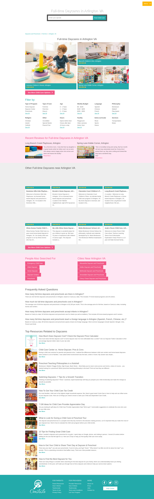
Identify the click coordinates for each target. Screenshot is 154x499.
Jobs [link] (88, 488)
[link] (10, 4)
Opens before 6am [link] (66, 121)
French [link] (97, 111)
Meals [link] (114, 123)
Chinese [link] (97, 109)
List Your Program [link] (74, 492)
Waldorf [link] (114, 109)
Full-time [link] (44, 34)
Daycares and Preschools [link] (32, 34)
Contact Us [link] (90, 490)
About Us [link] (90, 483)
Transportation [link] (116, 121)
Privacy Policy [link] (56, 492)
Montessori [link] (115, 107)
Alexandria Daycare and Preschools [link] (92, 263)
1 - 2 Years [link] (63, 109)
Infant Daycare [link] (32, 267)
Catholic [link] (27, 125)
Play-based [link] (115, 111)
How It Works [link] (56, 486)
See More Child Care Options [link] (40, 92)
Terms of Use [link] (56, 490)
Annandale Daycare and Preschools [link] (92, 275)
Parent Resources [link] (58, 483)
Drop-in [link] (45, 111)
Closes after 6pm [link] (65, 123)
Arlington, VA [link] (52, 34)
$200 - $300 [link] (81, 111)
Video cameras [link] (82, 123)
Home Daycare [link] (30, 107)
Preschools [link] (28, 111)
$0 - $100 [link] (80, 107)
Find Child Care (99, 18)
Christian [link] (28, 121)
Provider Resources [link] (75, 483)
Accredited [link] (46, 121)
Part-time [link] (45, 109)
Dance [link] (97, 125)
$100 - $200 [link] (81, 109)
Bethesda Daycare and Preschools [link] (91, 271)
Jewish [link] (27, 123)
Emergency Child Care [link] (35, 263)
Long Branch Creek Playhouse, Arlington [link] (43, 143)
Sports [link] (97, 123)
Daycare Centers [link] (33, 275)
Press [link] (89, 486)
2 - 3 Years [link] (63, 111)
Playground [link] (80, 121)
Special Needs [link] (47, 123)
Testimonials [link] (56, 488)
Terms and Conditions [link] (76, 490)
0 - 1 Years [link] (63, 107)
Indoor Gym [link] (81, 125)
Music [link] (96, 121)
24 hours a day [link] (64, 125)
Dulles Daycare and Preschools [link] (90, 267)
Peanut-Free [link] (46, 125)
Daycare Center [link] (30, 109)
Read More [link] (47, 155)
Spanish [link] (97, 107)
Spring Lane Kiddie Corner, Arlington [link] (93, 143)
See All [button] (27, 113)
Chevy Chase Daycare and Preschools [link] (93, 278)
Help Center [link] (110, 488)
